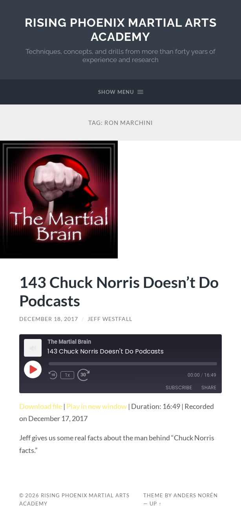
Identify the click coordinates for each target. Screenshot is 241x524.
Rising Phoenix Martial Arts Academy (121, 30)
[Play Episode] (32, 369)
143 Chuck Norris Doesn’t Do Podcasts (119, 291)
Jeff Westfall (110, 319)
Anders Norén (195, 495)
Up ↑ (155, 503)
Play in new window (96, 406)
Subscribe (179, 387)
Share (208, 387)
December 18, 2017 (48, 319)
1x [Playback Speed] (67, 375)
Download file (40, 406)
